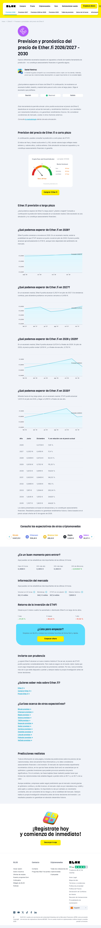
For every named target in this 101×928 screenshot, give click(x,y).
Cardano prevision (25, 729)
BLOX (15, 862)
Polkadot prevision (25, 738)
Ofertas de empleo (19, 874)
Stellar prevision (24, 726)
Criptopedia (54, 874)
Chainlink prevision (25, 732)
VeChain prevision (25, 740)
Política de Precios (75, 889)
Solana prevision (24, 718)
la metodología (30, 119)
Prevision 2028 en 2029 (77, 12)
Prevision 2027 (62, 12)
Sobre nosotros (18, 872)
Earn (56, 6)
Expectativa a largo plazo (33, 12)
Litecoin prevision (25, 735)
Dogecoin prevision (25, 723)
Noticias (65, 6)
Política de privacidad (76, 886)
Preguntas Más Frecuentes (41, 872)
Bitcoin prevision (24, 709)
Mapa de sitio (73, 880)
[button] (22, 864)
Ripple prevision (24, 715)
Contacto (35, 862)
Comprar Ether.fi (24, 691)
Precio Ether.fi (24, 694)
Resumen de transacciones (78, 897)
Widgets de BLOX (19, 883)
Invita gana (17, 880)
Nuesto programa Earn (21, 877)
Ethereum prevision (25, 712)
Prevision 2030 (93, 12)
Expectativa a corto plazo (14, 12)
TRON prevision (24, 721)
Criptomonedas (44, 6)
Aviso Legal (73, 877)
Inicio (3, 21)
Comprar (23, 6)
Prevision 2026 (49, 12)
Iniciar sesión (73, 6)
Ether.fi (10, 21)
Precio (32, 6)
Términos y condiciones (77, 883)
